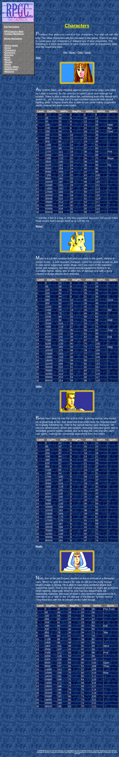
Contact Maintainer (14, 34)
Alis (65, 52)
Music (8, 59)
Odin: (39, 386)
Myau (72, 52)
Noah (88, 52)
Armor (8, 48)
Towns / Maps (12, 67)
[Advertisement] (55, 726)
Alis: (38, 57)
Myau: (39, 226)
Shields (8, 62)
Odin (80, 52)
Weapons (9, 71)
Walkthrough (11, 69)
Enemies (9, 55)
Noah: (39, 546)
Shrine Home (11, 45)
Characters (10, 50)
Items (7, 57)
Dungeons (10, 52)
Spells (8, 64)
